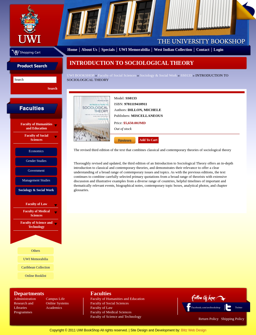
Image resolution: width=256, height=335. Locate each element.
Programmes (23, 312)
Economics (36, 151)
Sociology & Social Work (158, 75)
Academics (54, 308)
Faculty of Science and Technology (115, 316)
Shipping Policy (232, 319)
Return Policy (209, 319)
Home (72, 50)
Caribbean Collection (35, 267)
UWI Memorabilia (134, 50)
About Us (89, 50)
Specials (108, 50)
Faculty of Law (101, 308)
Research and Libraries (23, 305)
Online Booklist (35, 276)
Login (218, 50)
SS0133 (186, 75)
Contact (202, 50)
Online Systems (57, 303)
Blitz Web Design (193, 330)
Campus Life (55, 299)
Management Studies (36, 180)
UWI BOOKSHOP (80, 75)
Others (35, 251)
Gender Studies (36, 161)
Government (36, 171)
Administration (25, 299)
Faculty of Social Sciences (117, 75)
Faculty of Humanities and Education (117, 299)
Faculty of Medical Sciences (111, 312)
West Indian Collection (173, 50)
